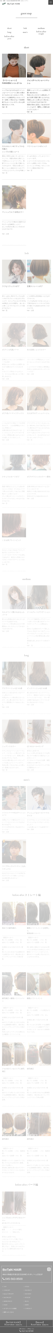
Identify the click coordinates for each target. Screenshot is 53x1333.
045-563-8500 (27, 1331)
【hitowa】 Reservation (39, 1323)
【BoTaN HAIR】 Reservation (13, 1323)
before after (41, 32)
